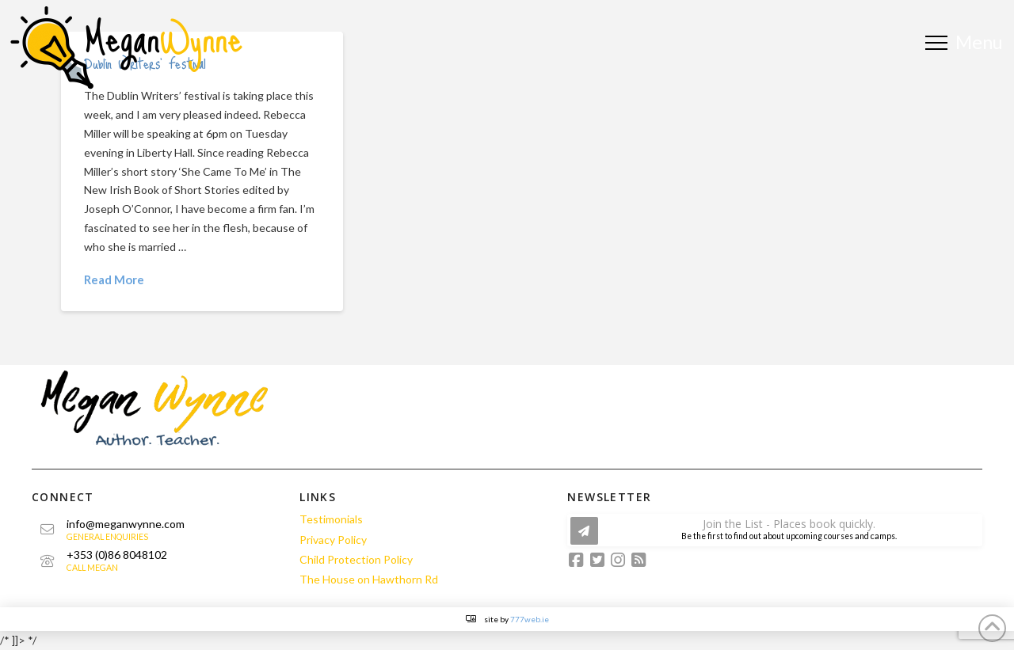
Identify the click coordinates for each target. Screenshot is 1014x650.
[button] (966, 42)
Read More (114, 279)
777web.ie (529, 619)
